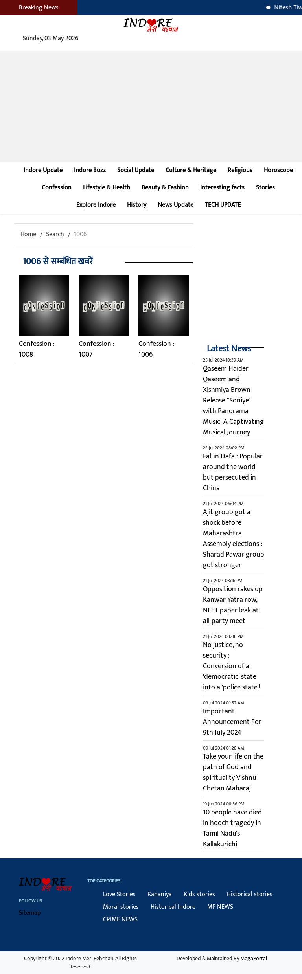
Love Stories (119, 894)
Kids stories (199, 894)
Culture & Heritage (191, 170)
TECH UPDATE (223, 205)
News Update (175, 205)
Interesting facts (222, 187)
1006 (80, 234)
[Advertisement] (151, 106)
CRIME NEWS (120, 919)
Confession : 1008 (37, 349)
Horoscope (278, 170)
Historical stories (250, 894)
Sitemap (30, 913)
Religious (240, 170)
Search (55, 234)
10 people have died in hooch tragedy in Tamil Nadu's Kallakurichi (232, 828)
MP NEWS (220, 907)
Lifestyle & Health (106, 187)
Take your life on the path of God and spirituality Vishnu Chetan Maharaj (233, 772)
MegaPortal (253, 958)
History (136, 205)
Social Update (135, 170)
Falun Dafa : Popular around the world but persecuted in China (233, 472)
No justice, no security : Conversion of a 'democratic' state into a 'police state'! (231, 666)
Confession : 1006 (156, 349)
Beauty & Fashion (165, 187)
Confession (57, 187)
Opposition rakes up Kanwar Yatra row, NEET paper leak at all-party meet (233, 605)
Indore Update (43, 170)
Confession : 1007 (96, 349)
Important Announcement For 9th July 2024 (232, 722)
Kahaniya (159, 894)
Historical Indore (173, 907)
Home (28, 234)
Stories (265, 187)
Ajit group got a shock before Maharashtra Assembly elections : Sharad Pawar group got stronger (233, 538)
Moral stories (121, 907)
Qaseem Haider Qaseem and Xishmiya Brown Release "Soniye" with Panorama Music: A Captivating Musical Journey (233, 400)
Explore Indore (96, 205)
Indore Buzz (90, 170)
